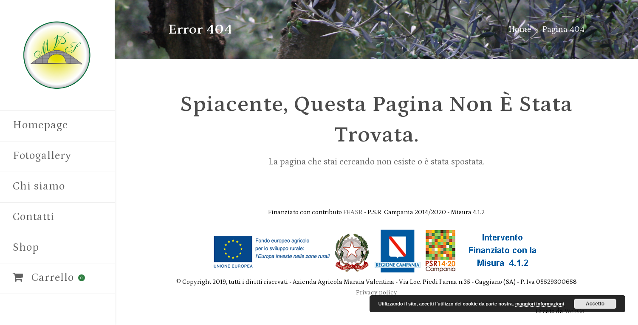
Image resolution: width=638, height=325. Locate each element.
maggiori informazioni (539, 303)
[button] (57, 278)
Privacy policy (376, 292)
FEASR (353, 212)
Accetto (595, 304)
